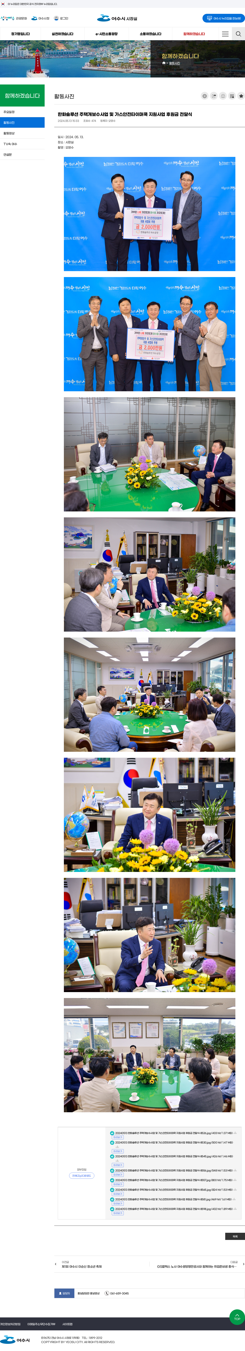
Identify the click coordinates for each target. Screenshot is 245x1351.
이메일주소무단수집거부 (41, 1323)
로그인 (61, 18)
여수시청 (40, 18)
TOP (237, 1317)
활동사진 (174, 62)
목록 (235, 1236)
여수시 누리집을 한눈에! (224, 17)
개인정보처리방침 (10, 1323)
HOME (164, 63)
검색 (238, 33)
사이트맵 (225, 33)
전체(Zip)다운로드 (81, 1175)
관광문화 (13, 18)
